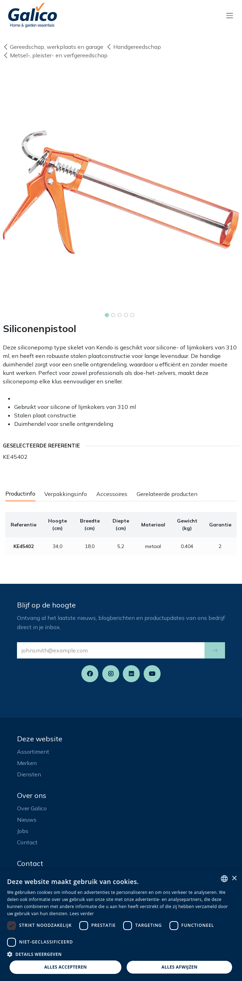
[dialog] (121, 925)
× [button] (234, 878)
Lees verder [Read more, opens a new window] (82, 914)
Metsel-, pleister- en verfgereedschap (55, 55)
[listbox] (224, 878)
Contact (27, 842)
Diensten (29, 774)
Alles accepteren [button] (65, 967)
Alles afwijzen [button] (179, 967)
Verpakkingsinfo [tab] (65, 493)
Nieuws (26, 819)
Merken (27, 762)
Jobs (22, 830)
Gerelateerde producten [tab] (167, 493)
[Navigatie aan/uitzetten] (230, 15)
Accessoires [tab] (111, 493)
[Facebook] (89, 673)
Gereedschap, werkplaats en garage (53, 46)
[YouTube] (152, 673)
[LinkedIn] (131, 673)
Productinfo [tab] (20, 493)
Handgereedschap (133, 46)
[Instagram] (110, 673)
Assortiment (33, 751)
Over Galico (32, 808)
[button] (214, 650)
